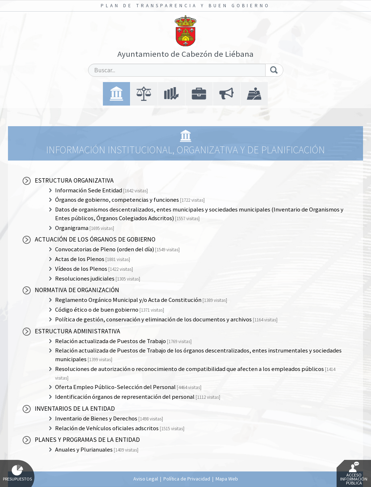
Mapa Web (227, 478)
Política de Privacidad (186, 478)
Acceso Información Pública (353, 474)
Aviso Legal (145, 478)
